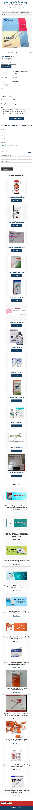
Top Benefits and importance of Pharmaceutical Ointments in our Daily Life (16, 612)
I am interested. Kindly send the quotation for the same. (16, 164)
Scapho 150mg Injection (16, 472)
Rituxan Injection (17, 347)
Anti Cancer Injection (15, 12)
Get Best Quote (17, 200)
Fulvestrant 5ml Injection (16, 322)
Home (3, 12)
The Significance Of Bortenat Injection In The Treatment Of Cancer (16, 586)
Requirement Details (5, 161)
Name (2, 129)
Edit (20, 63)
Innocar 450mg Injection (16, 222)
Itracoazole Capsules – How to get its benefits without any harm (16, 637)
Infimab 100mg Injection (16, 397)
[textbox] (12, 63)
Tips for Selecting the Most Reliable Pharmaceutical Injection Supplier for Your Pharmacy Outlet (16, 534)
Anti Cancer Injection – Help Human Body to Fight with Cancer (16, 791)
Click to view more (5, 88)
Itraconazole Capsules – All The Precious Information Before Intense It (16, 740)
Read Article (16, 512)
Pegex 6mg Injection (16, 447)
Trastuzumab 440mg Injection (16, 247)
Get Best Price (6, 67)
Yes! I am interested (16, 118)
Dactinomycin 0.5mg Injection (16, 197)
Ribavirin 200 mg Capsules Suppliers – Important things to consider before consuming (16, 507)
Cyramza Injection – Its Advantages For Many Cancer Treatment (16, 765)
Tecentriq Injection (16, 422)
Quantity (3, 149)
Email (2, 135)
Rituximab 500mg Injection (16, 272)
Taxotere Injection (16, 372)
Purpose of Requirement (6, 155)
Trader (7, 12)
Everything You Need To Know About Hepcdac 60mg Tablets (16, 689)
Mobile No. (3, 142)
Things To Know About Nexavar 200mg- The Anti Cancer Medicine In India (16, 663)
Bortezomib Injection (16, 297)
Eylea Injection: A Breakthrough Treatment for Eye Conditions (16, 561)
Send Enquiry (16, 808)
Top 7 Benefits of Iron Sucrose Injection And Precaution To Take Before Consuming (16, 714)
